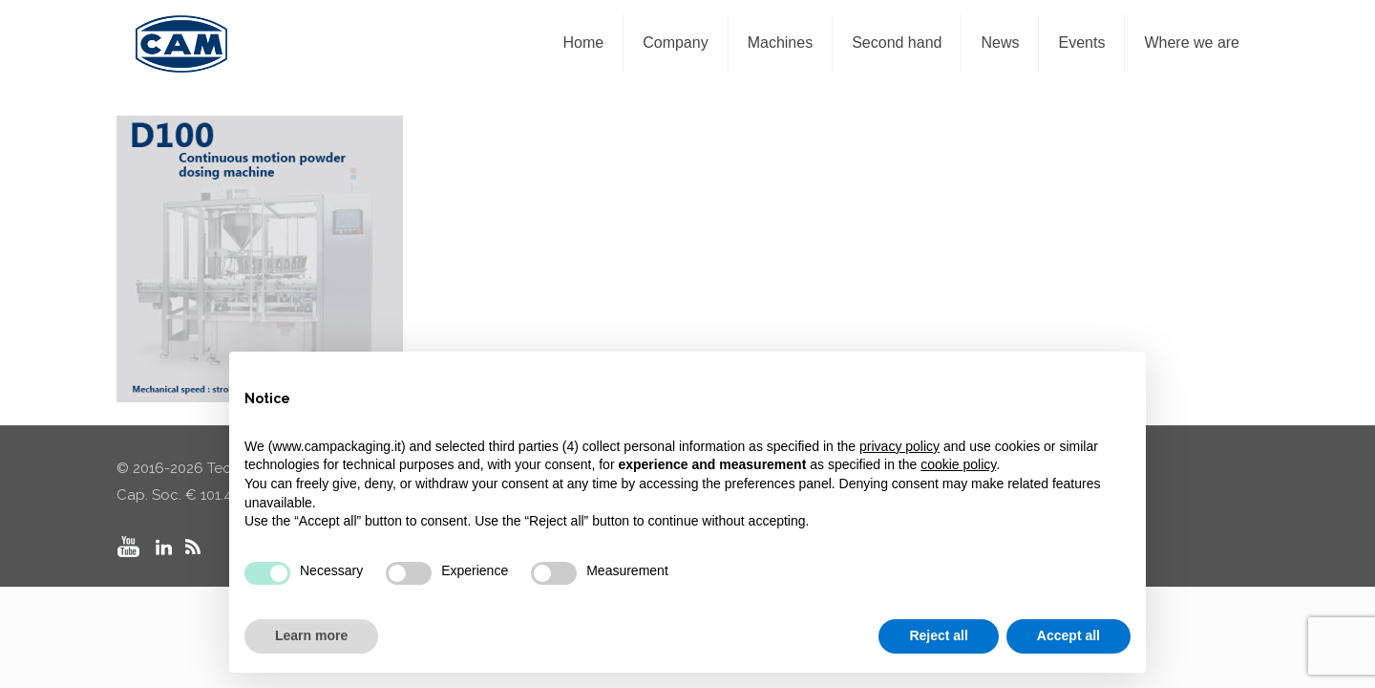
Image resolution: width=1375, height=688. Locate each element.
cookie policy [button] (958, 464)
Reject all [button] (938, 635)
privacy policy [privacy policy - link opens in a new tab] (899, 446)
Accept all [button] (1068, 635)
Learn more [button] (311, 635)
